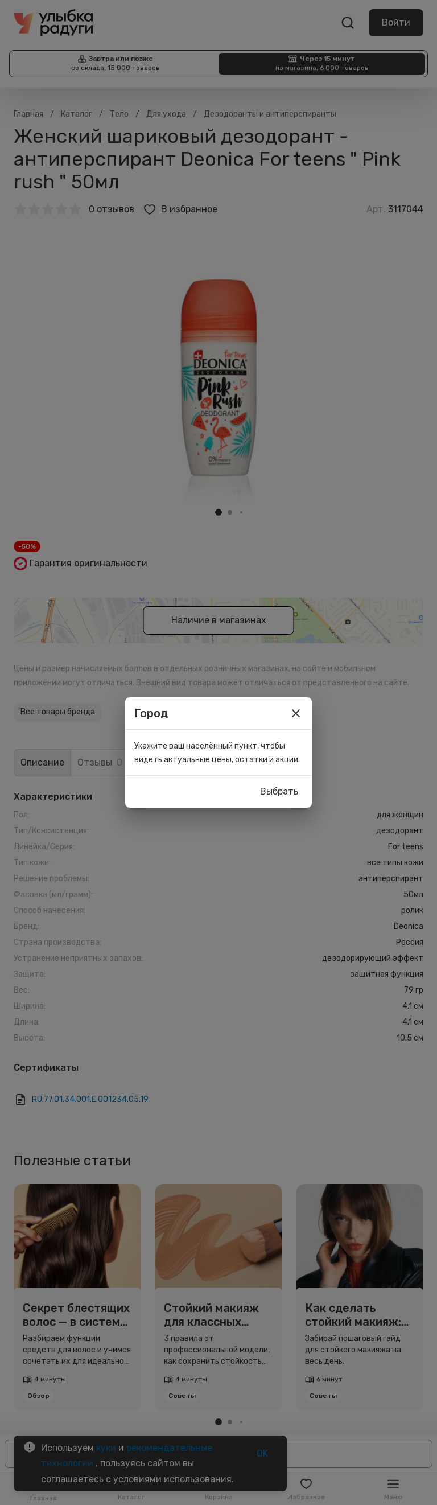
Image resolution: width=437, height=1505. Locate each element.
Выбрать (279, 791)
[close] (296, 713)
